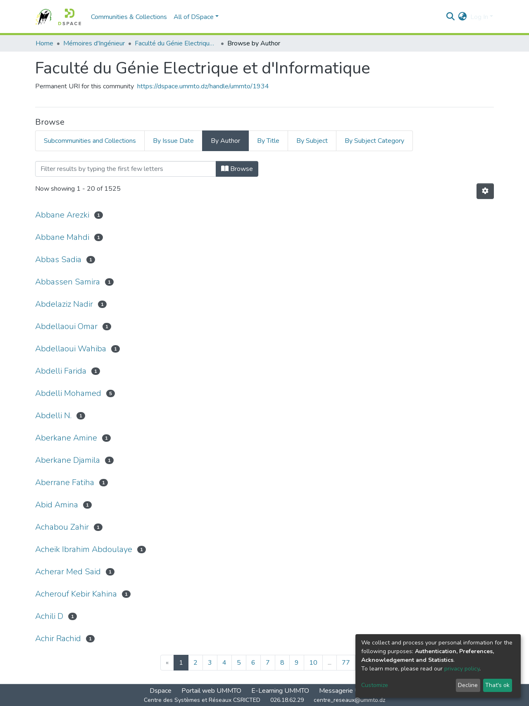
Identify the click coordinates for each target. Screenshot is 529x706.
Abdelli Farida (60, 371)
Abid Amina (56, 504)
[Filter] (125, 169)
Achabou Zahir (62, 527)
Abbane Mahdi (62, 237)
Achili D (49, 616)
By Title (268, 140)
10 (313, 662)
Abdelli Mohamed (68, 393)
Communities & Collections (129, 16)
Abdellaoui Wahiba (70, 348)
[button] (463, 17)
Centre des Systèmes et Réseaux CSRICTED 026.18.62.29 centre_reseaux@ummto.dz (264, 700)
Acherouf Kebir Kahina (76, 593)
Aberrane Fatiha (64, 482)
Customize (374, 685)
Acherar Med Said (68, 571)
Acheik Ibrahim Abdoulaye (83, 549)
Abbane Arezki (62, 214)
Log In (479, 16)
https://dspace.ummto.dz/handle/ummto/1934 (203, 86)
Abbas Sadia (58, 259)
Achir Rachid (58, 638)
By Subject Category (374, 140)
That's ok (497, 685)
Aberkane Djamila (67, 460)
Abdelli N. (53, 415)
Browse (237, 168)
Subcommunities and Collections (90, 140)
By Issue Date (173, 140)
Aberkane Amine (66, 437)
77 (346, 662)
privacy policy (461, 669)
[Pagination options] (485, 191)
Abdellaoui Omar (66, 326)
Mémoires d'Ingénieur (94, 43)
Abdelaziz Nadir (64, 304)
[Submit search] (451, 17)
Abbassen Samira (67, 281)
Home (44, 43)
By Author (225, 140)
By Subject (312, 140)
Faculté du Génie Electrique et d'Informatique (176, 43)
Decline (468, 685)
